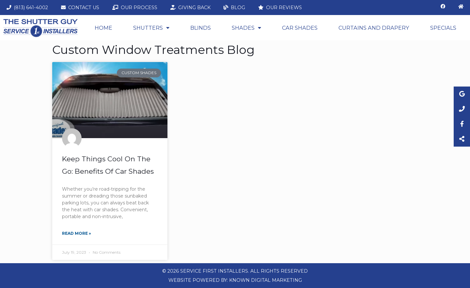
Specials (443, 27)
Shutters (151, 28)
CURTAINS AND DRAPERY (373, 27)
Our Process (134, 7)
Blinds (200, 27)
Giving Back (190, 7)
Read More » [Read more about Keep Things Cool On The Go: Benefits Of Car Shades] (76, 233)
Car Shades (300, 27)
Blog (234, 7)
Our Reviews (280, 7)
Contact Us (80, 7)
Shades (246, 28)
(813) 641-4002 (27, 7)
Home (103, 27)
